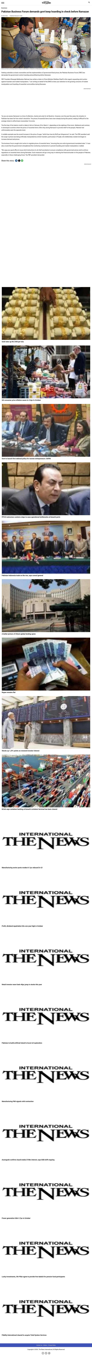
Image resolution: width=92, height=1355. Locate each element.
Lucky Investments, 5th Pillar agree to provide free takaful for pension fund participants (33, 1277)
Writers (45, 1345)
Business (4, 8)
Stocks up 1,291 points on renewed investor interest (20, 751)
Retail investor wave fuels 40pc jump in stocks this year (22, 984)
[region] (46, 101)
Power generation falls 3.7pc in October (16, 1218)
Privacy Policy (52, 1345)
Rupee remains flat (8, 692)
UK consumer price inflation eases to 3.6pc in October (21, 400)
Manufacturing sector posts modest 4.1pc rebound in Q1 (22, 868)
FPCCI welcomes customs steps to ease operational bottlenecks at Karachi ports (31, 517)
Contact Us (39, 1345)
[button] (16, 160)
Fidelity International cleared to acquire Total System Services (24, 1335)
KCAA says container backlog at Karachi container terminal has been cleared (29, 809)
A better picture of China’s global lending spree (19, 634)
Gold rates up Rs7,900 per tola (13, 342)
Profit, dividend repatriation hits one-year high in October (22, 926)
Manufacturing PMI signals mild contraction (18, 1101)
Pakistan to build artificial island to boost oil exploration (22, 1043)
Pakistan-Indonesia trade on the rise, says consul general (22, 575)
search (89, 3)
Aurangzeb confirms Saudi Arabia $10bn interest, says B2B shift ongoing (28, 1160)
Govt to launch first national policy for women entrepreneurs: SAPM (26, 459)
